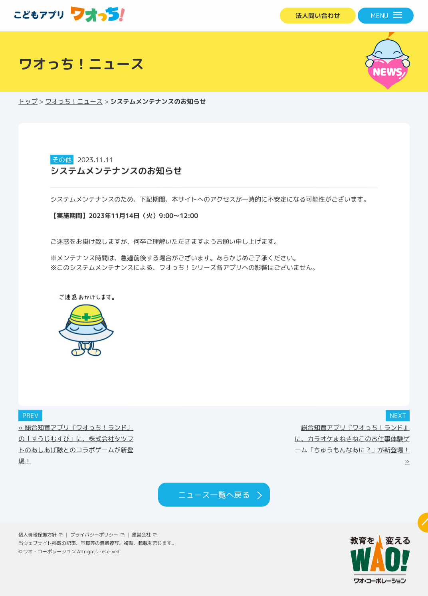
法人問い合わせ (317, 15)
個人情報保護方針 (37, 534)
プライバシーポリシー (94, 534)
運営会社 (141, 534)
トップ (28, 101)
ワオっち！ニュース (74, 101)
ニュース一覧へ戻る (214, 494)
